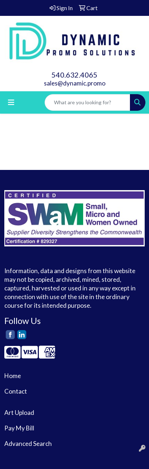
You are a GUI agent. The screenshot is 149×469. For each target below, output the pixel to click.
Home (12, 376)
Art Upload (19, 412)
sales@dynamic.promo (74, 83)
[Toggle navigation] (11, 102)
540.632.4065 (74, 74)
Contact (15, 391)
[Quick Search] (87, 102)
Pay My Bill (19, 428)
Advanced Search (28, 443)
